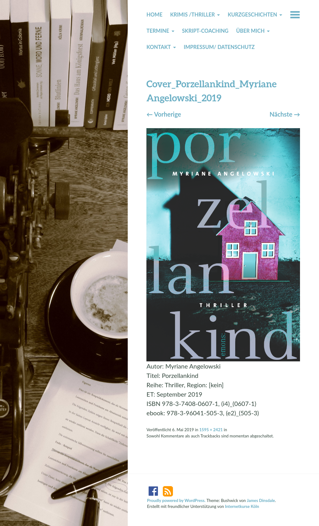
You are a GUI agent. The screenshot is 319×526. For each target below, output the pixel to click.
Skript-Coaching (205, 31)
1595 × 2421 (211, 429)
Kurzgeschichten (252, 15)
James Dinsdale (261, 500)
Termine (157, 31)
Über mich (250, 31)
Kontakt (158, 47)
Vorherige (163, 114)
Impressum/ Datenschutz (219, 47)
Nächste (284, 114)
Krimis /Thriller (192, 15)
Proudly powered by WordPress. (176, 500)
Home (154, 15)
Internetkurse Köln (242, 506)
